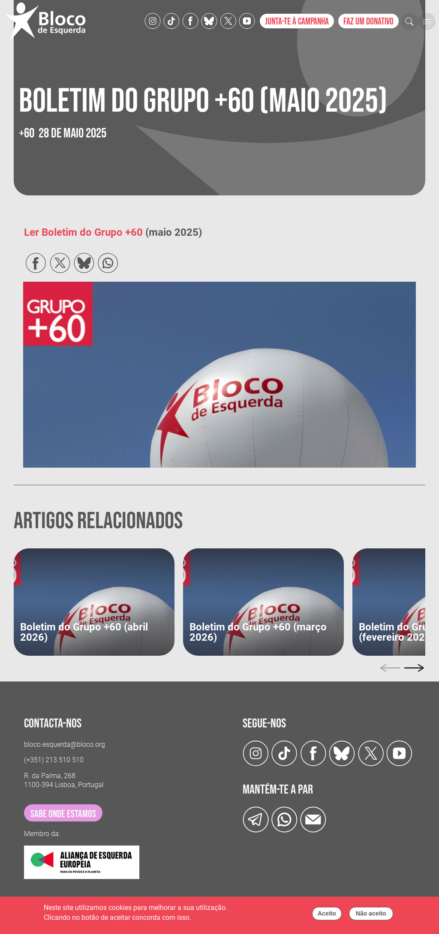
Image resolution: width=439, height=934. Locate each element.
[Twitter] (209, 20)
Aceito (327, 915)
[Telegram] (256, 819)
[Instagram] (152, 20)
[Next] (414, 667)
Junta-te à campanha (297, 21)
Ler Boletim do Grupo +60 (83, 232)
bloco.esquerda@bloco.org (64, 744)
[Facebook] (190, 20)
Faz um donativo (368, 21)
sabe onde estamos (63, 814)
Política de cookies (221, 919)
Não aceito (371, 915)
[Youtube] (247, 20)
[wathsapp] (284, 819)
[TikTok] (171, 20)
